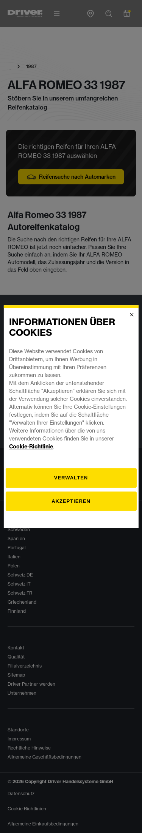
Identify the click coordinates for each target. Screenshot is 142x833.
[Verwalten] (70, 478)
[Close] (131, 314)
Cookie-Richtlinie (31, 446)
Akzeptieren (71, 501)
